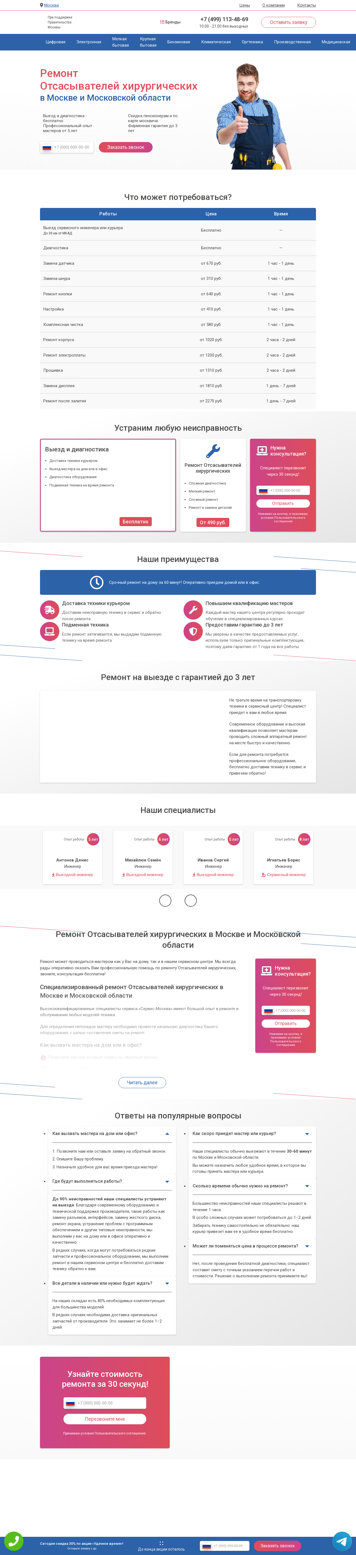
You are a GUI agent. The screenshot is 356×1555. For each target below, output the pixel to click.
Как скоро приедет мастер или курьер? (251, 1134)
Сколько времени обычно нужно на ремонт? (251, 1186)
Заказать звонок (125, 147)
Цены (244, 5)
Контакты (306, 5)
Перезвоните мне (105, 1419)
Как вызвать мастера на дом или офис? (110, 1134)
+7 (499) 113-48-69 (224, 19)
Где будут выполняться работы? (110, 1182)
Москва (51, 5)
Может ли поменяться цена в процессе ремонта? (251, 1246)
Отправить (283, 503)
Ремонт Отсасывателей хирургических (213, 468)
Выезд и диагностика (77, 449)
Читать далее (142, 1082)
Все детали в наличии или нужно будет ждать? (110, 1283)
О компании (273, 5)
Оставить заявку (288, 22)
